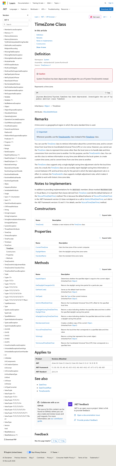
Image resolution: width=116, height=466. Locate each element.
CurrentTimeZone (42, 247)
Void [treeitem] (6, 428)
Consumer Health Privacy (65, 457)
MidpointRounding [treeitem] (11, 48)
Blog (30, 457)
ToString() (39, 336)
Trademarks (94, 457)
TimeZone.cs (45, 65)
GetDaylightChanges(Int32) (45, 285)
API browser (50, 17)
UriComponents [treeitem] (10, 361)
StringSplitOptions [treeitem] (11, 222)
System (46, 60)
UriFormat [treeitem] (8, 368)
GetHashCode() (41, 289)
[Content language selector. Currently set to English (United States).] (13, 452)
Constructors (41, 44)
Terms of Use (82, 457)
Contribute (40, 457)
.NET (42, 17)
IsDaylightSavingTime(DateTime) (47, 316)
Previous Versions (20, 457)
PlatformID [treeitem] (8, 132)
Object (47, 106)
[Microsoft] (4, 3)
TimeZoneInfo (64, 137)
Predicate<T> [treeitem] (9, 139)
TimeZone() (39, 224)
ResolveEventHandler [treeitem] (12, 168)
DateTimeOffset (45, 388)
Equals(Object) (41, 278)
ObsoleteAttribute (50, 112)
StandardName (41, 256)
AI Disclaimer (7, 457)
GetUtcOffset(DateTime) (94, 199)
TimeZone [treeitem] (9, 248)
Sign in (111, 3)
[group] (74, 98)
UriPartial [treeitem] (8, 384)
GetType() (39, 296)
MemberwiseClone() (42, 323)
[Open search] (105, 3)
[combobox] (17, 20)
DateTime (42, 384)
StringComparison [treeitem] (11, 216)
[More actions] (110, 17)
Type (69, 296)
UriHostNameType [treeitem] (11, 374)
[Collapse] (27, 15)
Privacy (49, 457)
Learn (37, 17)
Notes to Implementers (44, 41)
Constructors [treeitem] (10, 252)
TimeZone (90, 137)
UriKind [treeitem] (7, 377)
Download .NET (106, 9)
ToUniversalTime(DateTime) (45, 343)
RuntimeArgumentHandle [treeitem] (13, 171)
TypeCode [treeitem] (8, 313)
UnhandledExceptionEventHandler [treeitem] (16, 351)
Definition (39, 35)
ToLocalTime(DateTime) (47, 196)
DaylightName (41, 251)
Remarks (39, 38)
